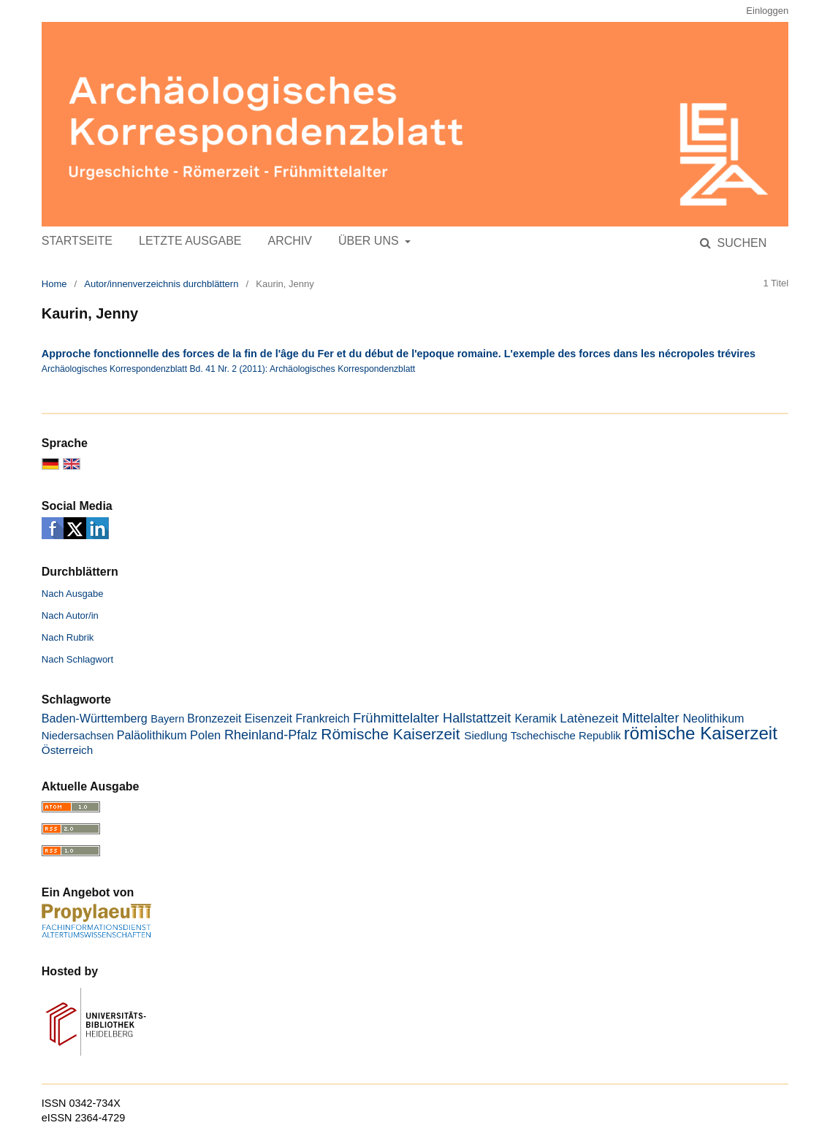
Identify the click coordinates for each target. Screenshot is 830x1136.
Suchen (740, 243)
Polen (205, 735)
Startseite (77, 241)
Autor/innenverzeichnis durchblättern (161, 283)
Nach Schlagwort (77, 659)
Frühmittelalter (396, 717)
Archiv (289, 241)
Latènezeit (589, 718)
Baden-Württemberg (95, 718)
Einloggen (767, 10)
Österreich (67, 750)
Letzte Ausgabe (190, 241)
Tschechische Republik (566, 736)
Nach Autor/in (70, 615)
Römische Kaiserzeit (390, 733)
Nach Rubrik (68, 637)
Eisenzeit (268, 718)
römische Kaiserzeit (700, 733)
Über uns (370, 241)
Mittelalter (650, 718)
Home (54, 283)
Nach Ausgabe (73, 593)
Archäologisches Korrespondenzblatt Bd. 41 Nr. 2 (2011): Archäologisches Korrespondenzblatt (228, 369)
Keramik (535, 718)
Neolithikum (713, 718)
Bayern (167, 719)
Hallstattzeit (477, 718)
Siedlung (485, 735)
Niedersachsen (78, 736)
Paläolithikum (152, 735)
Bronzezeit (214, 718)
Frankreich (323, 718)
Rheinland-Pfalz (270, 735)
